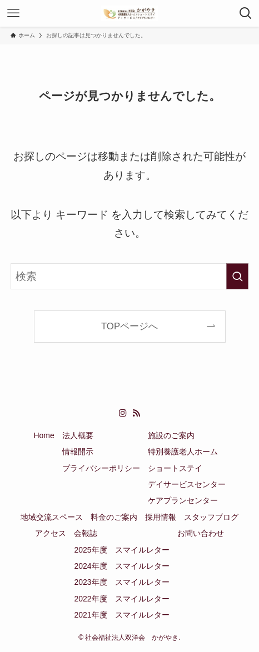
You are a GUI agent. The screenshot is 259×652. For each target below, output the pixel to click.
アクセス (50, 533)
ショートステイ (175, 468)
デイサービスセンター (187, 484)
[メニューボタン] (13, 13)
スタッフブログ (211, 517)
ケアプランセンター (183, 500)
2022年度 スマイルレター (121, 598)
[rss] (136, 413)
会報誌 (85, 533)
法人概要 (77, 435)
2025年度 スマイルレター (121, 549)
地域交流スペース (52, 517)
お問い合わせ (200, 533)
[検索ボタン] (245, 13)
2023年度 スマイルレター (121, 582)
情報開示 (77, 451)
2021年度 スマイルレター (121, 614)
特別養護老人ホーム (183, 451)
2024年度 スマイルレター (121, 565)
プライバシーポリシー (101, 468)
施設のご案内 (171, 435)
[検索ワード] (130, 276)
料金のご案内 (114, 517)
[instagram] (123, 413)
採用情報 (160, 517)
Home (43, 435)
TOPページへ (129, 326)
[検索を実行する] (237, 276)
